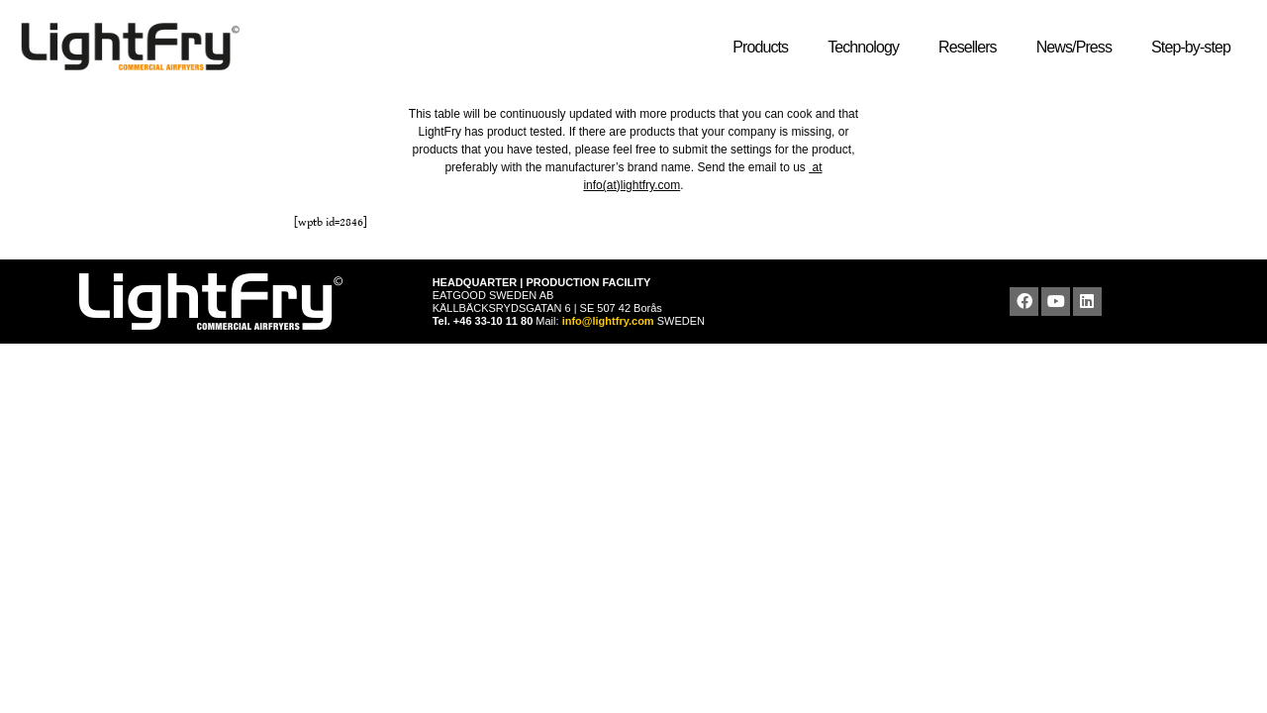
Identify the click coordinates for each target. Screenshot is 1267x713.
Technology (868, 47)
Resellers (972, 47)
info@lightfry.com (609, 321)
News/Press (1078, 47)
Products (765, 47)
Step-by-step (1195, 47)
